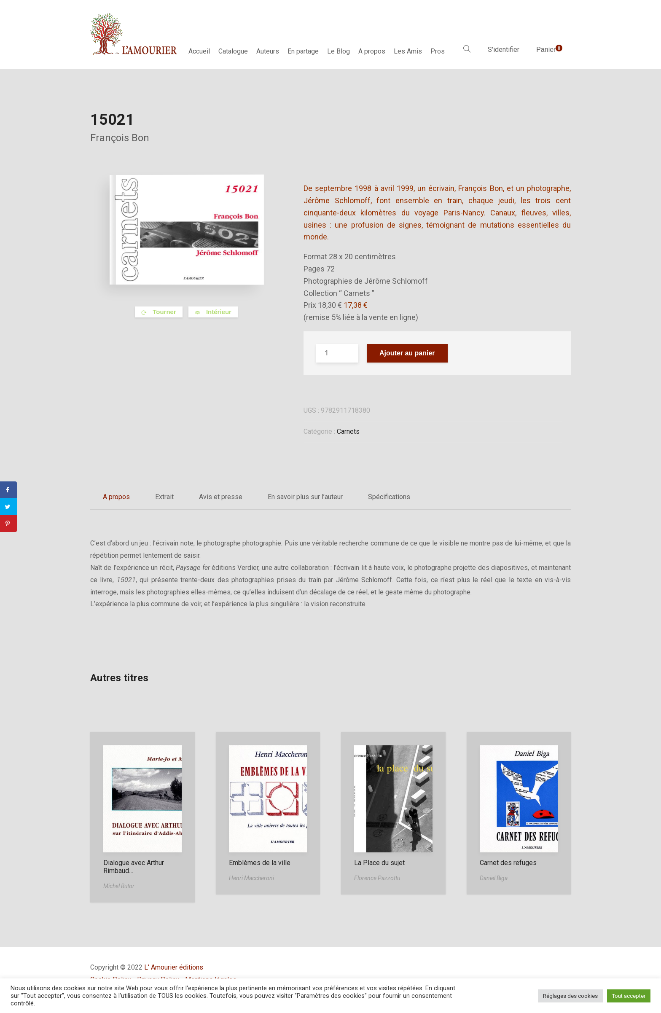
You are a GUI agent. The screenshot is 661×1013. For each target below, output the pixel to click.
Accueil (199, 51)
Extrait (164, 497)
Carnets (348, 431)
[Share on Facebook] (8, 489)
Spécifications (389, 497)
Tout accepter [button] (628, 996)
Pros (437, 51)
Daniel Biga (494, 878)
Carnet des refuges (508, 863)
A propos (371, 51)
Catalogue (233, 51)
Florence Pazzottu (377, 878)
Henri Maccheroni (251, 878)
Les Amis (408, 51)
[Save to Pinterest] (8, 523)
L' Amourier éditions (173, 967)
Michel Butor (118, 886)
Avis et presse (220, 497)
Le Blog (338, 51)
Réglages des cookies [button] (570, 996)
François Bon (119, 138)
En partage (303, 51)
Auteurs (267, 51)
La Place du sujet (379, 863)
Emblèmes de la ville (259, 863)
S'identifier (503, 50)
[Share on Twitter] (8, 506)
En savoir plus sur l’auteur (305, 497)
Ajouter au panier (407, 353)
